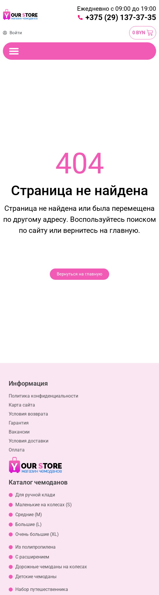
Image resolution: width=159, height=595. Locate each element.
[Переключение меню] (14, 51)
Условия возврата (28, 414)
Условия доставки (28, 441)
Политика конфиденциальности (43, 396)
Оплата (17, 450)
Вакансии (19, 432)
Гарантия (19, 423)
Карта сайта (22, 405)
